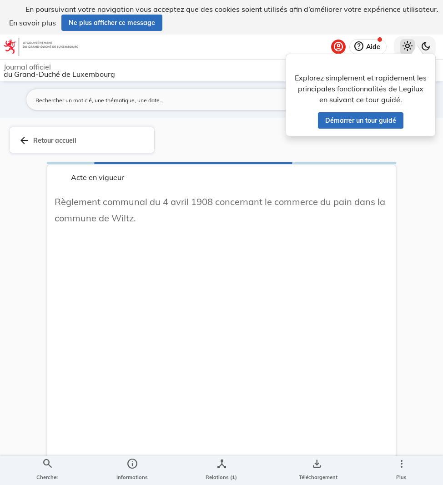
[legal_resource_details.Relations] (221, 470)
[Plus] (401, 470)
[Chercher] (47, 470)
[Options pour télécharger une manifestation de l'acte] (316, 470)
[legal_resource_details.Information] (132, 470)
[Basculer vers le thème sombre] (425, 47)
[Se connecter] (338, 47)
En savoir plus (32, 22)
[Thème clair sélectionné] (407, 47)
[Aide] (368, 47)
